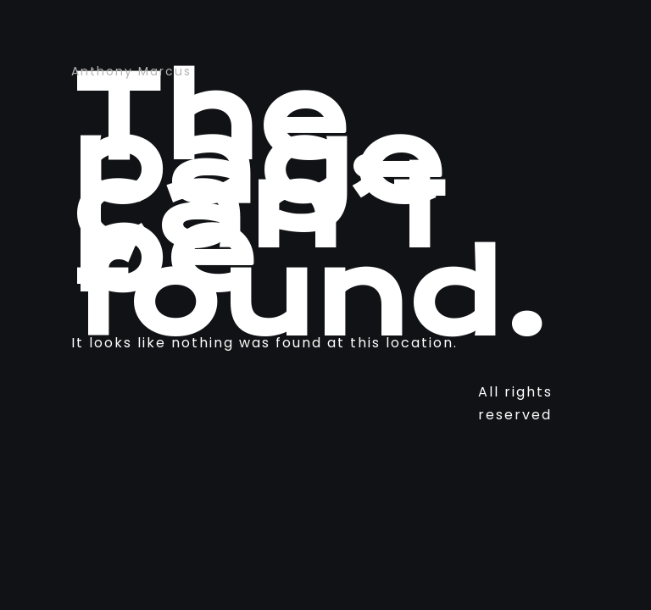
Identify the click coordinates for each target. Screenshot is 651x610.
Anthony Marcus (131, 71)
